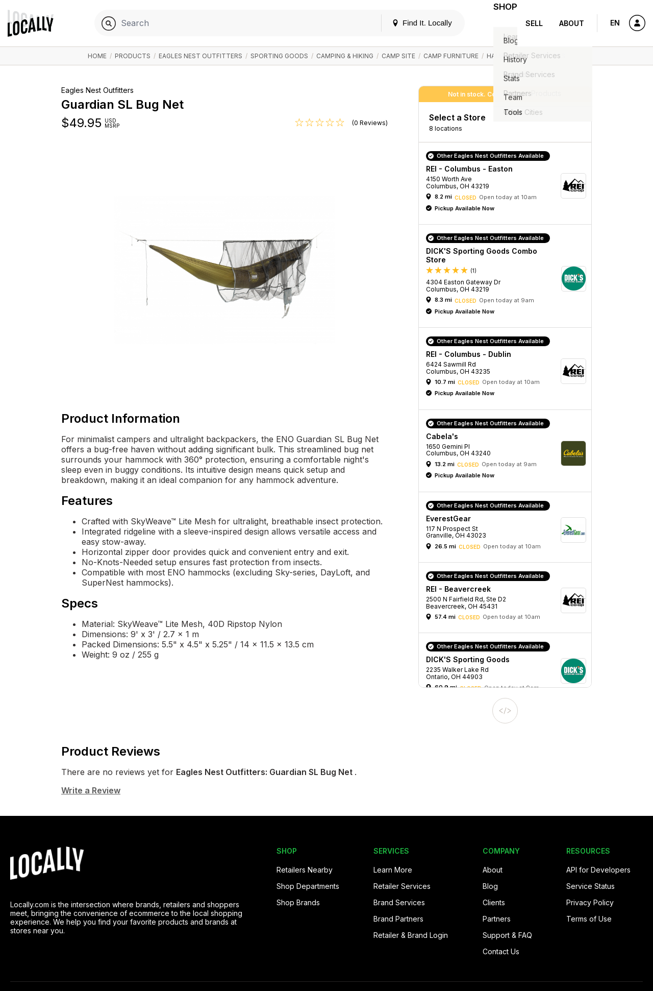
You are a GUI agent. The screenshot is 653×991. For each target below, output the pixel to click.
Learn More (392, 869)
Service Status (590, 886)
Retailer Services (402, 886)
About (571, 23)
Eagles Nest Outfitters (200, 56)
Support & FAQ (507, 935)
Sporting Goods (279, 56)
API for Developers (598, 869)
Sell (534, 23)
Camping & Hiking (344, 56)
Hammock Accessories (526, 56)
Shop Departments (308, 886)
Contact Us (501, 951)
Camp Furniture (451, 56)
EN (615, 22)
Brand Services (399, 902)
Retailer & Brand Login (410, 935)
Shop (499, 23)
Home (97, 56)
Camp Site (398, 56)
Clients (494, 902)
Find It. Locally (409, 22)
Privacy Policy (590, 902)
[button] (508, 186)
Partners (497, 918)
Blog (490, 886)
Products (132, 56)
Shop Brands (298, 902)
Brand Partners (398, 918)
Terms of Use (589, 918)
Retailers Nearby (305, 869)
